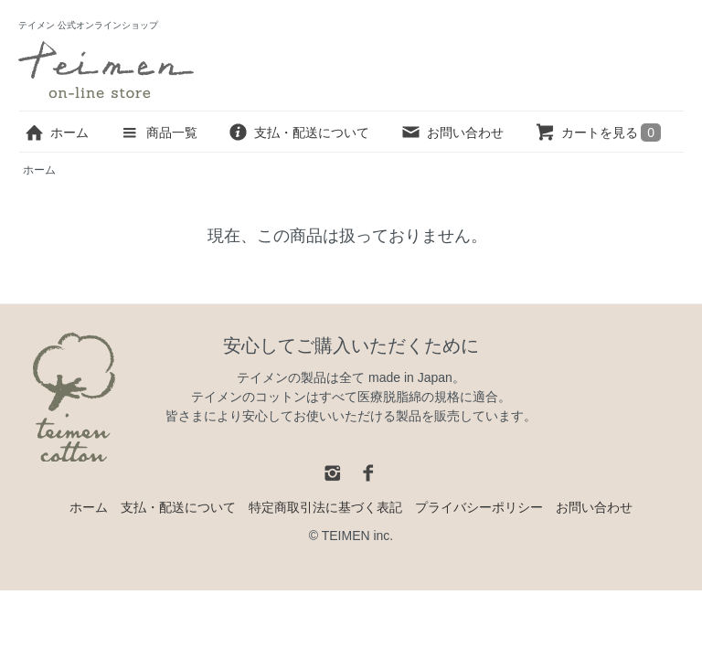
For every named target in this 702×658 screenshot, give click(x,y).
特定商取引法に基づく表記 (325, 507)
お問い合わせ (452, 132)
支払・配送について (298, 132)
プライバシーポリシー (479, 507)
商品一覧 (158, 132)
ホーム (56, 132)
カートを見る (598, 132)
